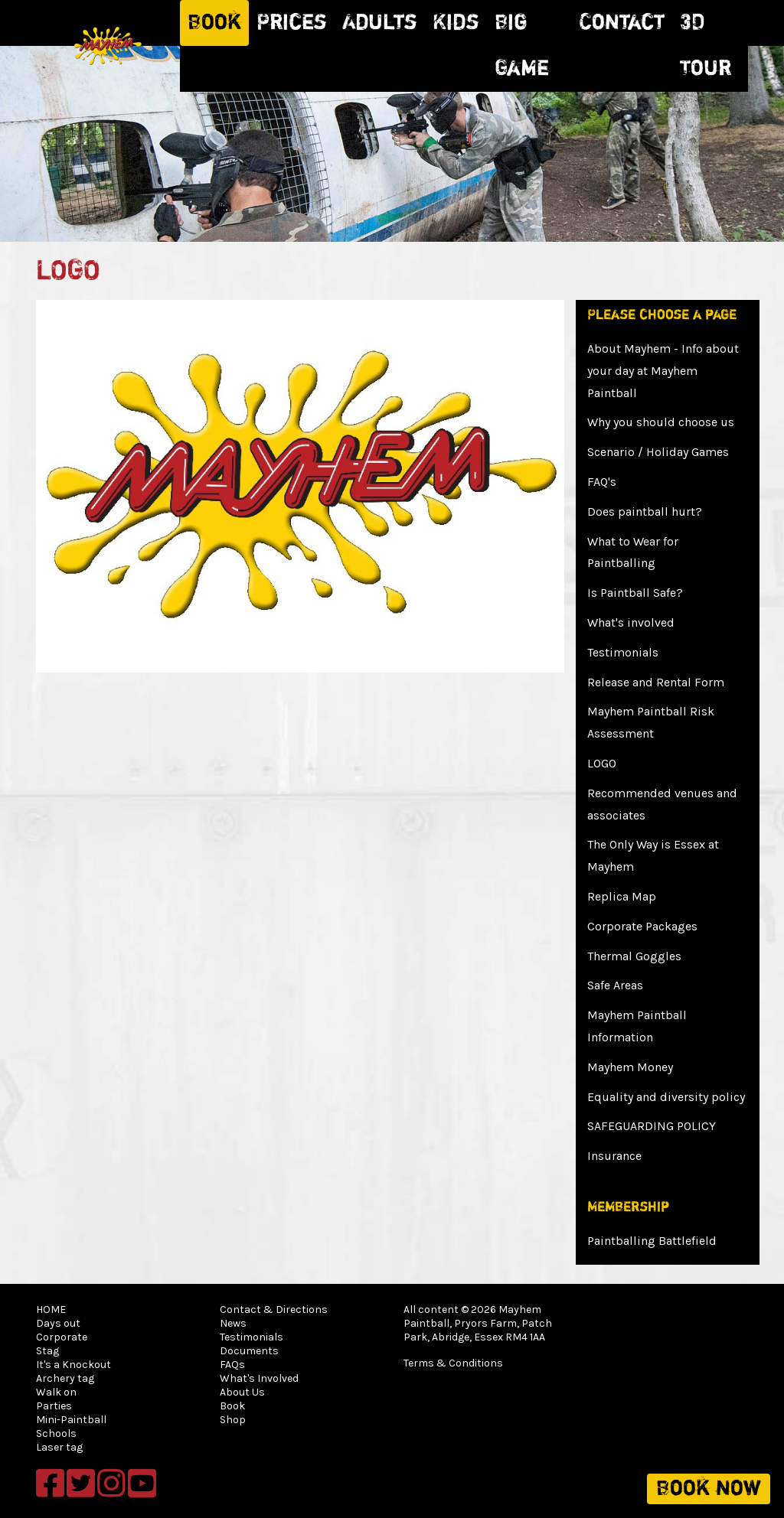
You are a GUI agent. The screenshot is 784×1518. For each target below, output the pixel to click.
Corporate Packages (642, 926)
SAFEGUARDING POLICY (651, 1126)
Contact (622, 23)
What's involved (631, 622)
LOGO (601, 763)
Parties (54, 1405)
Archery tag (65, 1378)
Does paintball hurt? (644, 511)
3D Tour (705, 46)
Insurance (614, 1155)
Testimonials (622, 652)
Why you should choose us (660, 422)
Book (214, 23)
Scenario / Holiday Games (658, 452)
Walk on (56, 1392)
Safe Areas (615, 985)
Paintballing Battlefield (652, 1240)
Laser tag (59, 1447)
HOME (51, 1309)
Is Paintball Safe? (635, 592)
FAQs (232, 1364)
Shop (233, 1419)
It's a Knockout (73, 1364)
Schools (56, 1433)
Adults (379, 23)
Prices (291, 23)
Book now (708, 1489)
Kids (456, 23)
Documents (249, 1350)
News (233, 1323)
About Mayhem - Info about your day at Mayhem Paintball (663, 370)
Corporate (61, 1337)
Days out (58, 1323)
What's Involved (259, 1378)
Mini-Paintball (71, 1419)
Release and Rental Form (655, 682)
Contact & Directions (274, 1309)
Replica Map (621, 896)
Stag (47, 1350)
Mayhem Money (630, 1067)
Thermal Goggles (634, 956)
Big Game (522, 46)
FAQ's (601, 481)
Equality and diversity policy (666, 1097)
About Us (242, 1392)
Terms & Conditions (453, 1363)
